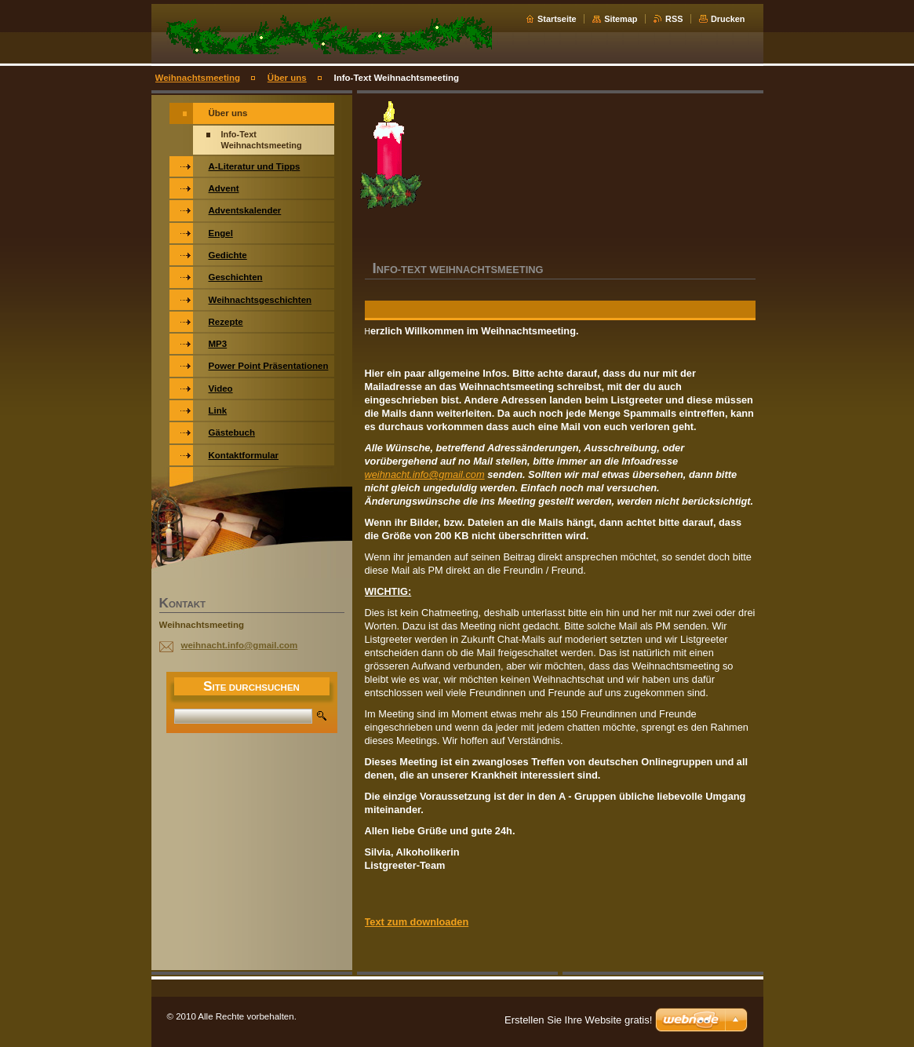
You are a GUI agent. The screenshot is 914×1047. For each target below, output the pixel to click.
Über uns (287, 77)
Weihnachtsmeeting (198, 77)
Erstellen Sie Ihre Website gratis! (578, 1020)
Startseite (557, 19)
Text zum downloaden (417, 922)
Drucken (728, 19)
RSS (674, 19)
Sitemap (620, 19)
